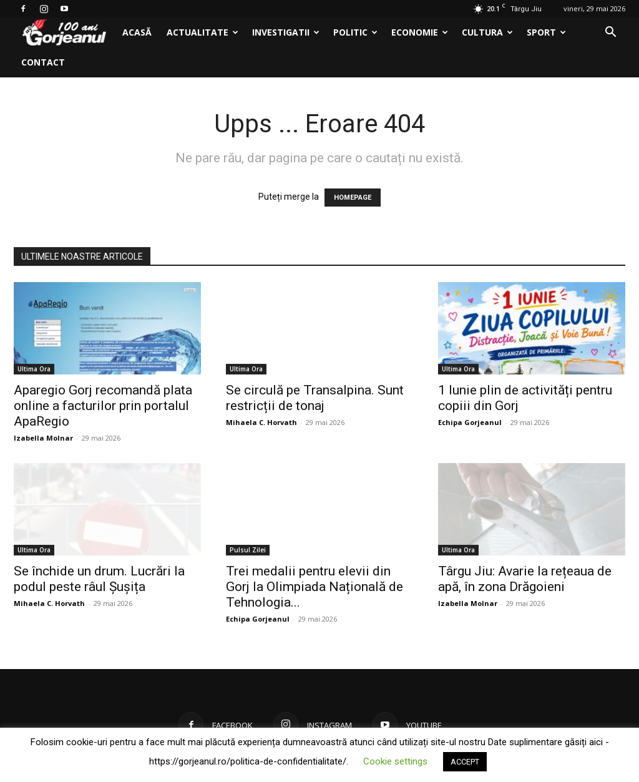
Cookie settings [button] (395, 761)
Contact (43, 62)
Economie (419, 32)
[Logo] (64, 32)
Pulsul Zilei (248, 549)
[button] (610, 33)
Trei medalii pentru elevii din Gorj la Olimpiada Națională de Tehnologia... (314, 587)
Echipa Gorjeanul (470, 422)
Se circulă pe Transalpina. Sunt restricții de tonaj (315, 398)
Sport (546, 32)
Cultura (487, 32)
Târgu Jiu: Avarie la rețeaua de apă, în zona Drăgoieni (525, 579)
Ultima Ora (34, 368)
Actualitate (202, 32)
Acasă (137, 32)
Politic (355, 32)
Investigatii (286, 32)
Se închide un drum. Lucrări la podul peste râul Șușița (99, 579)
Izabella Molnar (43, 437)
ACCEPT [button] (465, 761)
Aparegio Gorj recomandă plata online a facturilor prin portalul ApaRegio (103, 406)
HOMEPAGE (352, 197)
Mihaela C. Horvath (261, 422)
